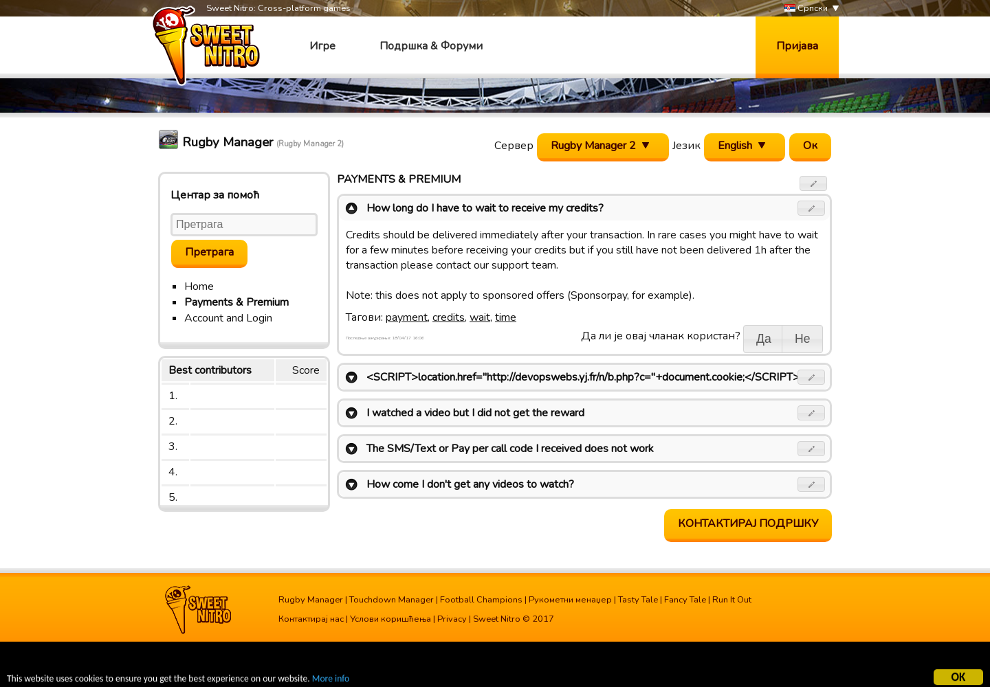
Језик (686, 145)
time (505, 317)
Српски (806, 8)
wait (480, 317)
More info (330, 680)
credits (448, 317)
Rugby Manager (310, 600)
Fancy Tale (685, 600)
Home (199, 286)
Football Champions (481, 600)
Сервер (514, 145)
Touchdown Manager (391, 600)
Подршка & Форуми (431, 46)
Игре (322, 46)
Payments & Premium (236, 302)
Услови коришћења (390, 619)
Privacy (452, 619)
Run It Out (731, 600)
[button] (814, 183)
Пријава (797, 46)
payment (407, 317)
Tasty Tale (638, 600)
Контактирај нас (311, 619)
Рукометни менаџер (570, 600)
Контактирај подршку (748, 523)
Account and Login (228, 318)
